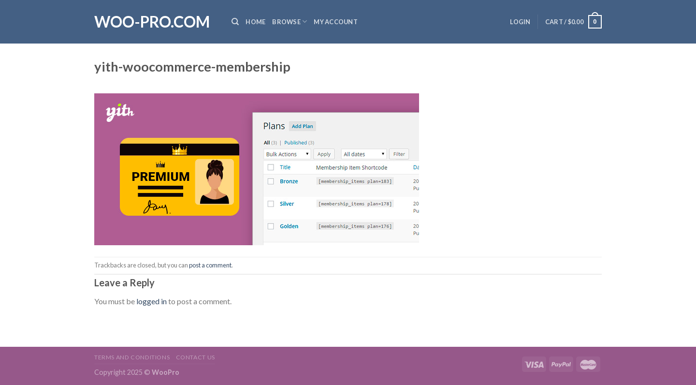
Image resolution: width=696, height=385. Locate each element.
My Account (336, 22)
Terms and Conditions (132, 357)
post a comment (210, 265)
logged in (151, 301)
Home (255, 22)
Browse (289, 21)
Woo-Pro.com (152, 22)
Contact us (195, 357)
